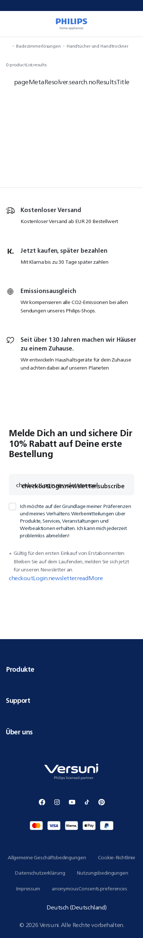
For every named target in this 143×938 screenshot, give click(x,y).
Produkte (71, 669)
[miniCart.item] (133, 23)
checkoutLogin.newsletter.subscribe (73, 486)
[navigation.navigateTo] (8, 45)
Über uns (71, 732)
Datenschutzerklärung (40, 873)
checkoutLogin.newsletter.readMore (56, 578)
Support (71, 700)
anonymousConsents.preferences (89, 889)
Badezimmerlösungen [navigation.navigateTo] (38, 45)
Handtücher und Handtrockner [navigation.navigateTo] (97, 45)
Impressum (28, 889)
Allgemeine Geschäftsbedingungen (47, 857)
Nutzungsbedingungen (102, 873)
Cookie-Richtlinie (117, 857)
